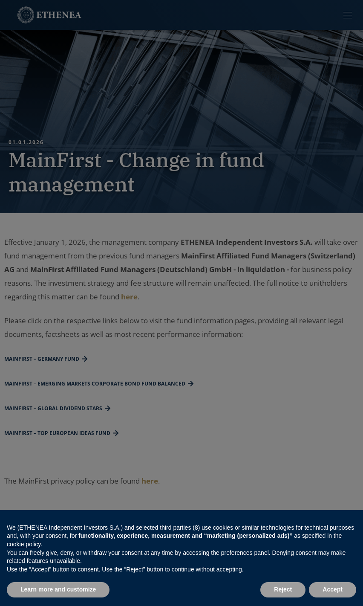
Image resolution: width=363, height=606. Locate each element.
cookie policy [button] (23, 544)
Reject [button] (283, 589)
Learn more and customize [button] (58, 589)
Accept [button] (333, 589)
